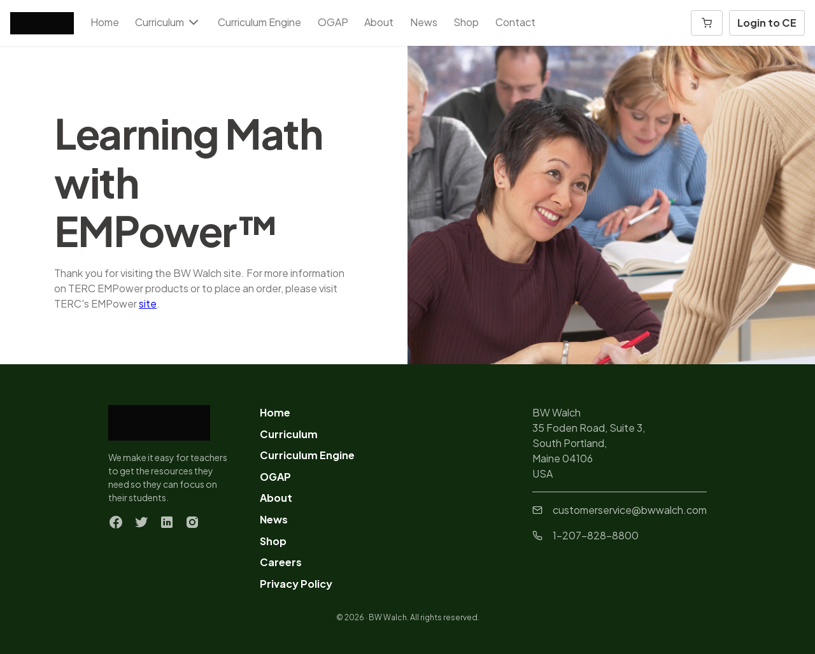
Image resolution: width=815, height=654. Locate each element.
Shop (466, 22)
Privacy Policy (296, 583)
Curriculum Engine (259, 22)
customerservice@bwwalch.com (619, 509)
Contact (515, 22)
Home (104, 22)
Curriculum (289, 434)
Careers (281, 562)
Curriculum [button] (168, 22)
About (378, 22)
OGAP (333, 22)
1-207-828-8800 (585, 535)
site (148, 303)
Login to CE (767, 22)
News (423, 22)
